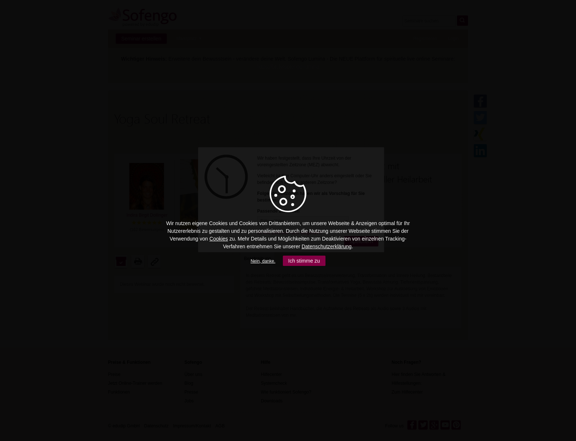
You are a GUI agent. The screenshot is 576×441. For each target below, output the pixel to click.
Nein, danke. (263, 261)
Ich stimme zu (304, 261)
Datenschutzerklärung (327, 246)
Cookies (218, 239)
